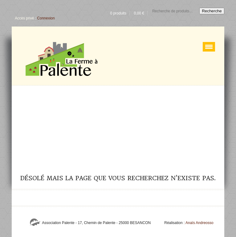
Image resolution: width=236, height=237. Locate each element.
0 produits (118, 13)
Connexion (46, 18)
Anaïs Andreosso (199, 223)
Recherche (212, 11)
